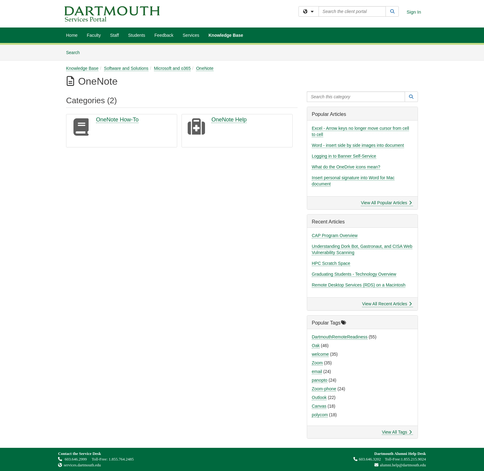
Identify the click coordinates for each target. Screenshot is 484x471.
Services (191, 35)
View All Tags (397, 432)
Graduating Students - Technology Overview (354, 274)
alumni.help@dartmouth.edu (398, 465)
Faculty (94, 35)
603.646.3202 (367, 459)
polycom (320, 414)
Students (136, 35)
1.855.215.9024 (413, 459)
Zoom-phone (324, 388)
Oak (316, 345)
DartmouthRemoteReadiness (340, 336)
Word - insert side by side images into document (358, 145)
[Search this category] (356, 96)
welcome (320, 354)
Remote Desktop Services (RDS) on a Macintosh (358, 284)
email (317, 371)
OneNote (204, 68)
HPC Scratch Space (331, 263)
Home (71, 35)
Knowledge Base (225, 35)
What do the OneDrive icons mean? (346, 166)
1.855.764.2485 (121, 459)
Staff (114, 35)
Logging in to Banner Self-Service (344, 156)
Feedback (163, 35)
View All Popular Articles (386, 202)
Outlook (319, 397)
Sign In (414, 12)
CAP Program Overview (334, 235)
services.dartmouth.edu (82, 465)
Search (75, 52)
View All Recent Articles (387, 303)
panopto (320, 380)
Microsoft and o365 (172, 68)
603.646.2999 (73, 459)
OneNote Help (229, 120)
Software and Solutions (126, 68)
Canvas (319, 406)
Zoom (317, 362)
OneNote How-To (117, 120)
